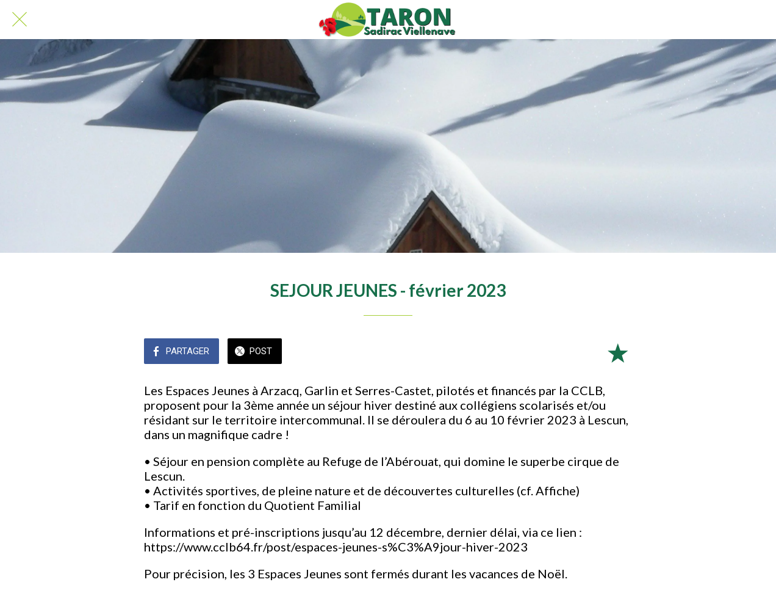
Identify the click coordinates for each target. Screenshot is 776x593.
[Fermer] (19, 19)
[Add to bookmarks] (617, 352)
